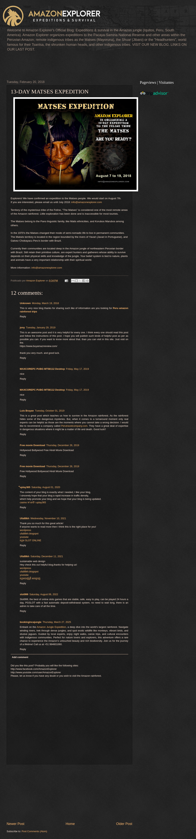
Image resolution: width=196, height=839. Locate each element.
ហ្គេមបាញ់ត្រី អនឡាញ (30, 578)
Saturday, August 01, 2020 (45, 487)
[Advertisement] (76, 65)
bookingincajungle (30, 622)
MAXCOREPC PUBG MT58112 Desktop (42, 368)
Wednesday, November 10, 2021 (48, 518)
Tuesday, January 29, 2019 (40, 327)
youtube (24, 537)
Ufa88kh (24, 518)
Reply (23, 316)
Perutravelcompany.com (74, 425)
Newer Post (15, 824)
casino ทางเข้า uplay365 (33, 502)
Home (70, 824)
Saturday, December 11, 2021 (46, 556)
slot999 (24, 594)
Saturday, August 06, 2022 (43, 594)
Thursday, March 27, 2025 (57, 622)
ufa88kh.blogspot (29, 533)
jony (22, 327)
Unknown (25, 303)
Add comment (20, 657)
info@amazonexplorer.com (86, 202)
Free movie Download (32, 445)
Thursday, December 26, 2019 (62, 445)
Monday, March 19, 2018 (45, 303)
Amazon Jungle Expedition (51, 627)
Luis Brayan (27, 410)
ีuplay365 (25, 487)
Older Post (124, 824)
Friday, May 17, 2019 (77, 368)
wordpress (25, 530)
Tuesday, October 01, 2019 (50, 410)
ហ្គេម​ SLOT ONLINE (30, 540)
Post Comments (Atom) (34, 831)
